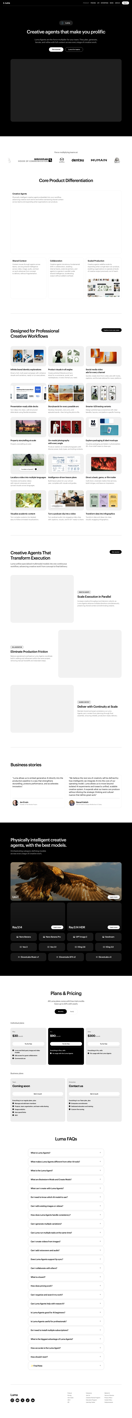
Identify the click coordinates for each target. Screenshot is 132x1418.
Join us (117, 3)
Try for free (28, 1044)
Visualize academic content (23, 513)
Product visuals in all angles (60, 369)
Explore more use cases (111, 330)
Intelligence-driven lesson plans (62, 477)
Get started (56, 49)
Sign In (126, 3)
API (98, 3)
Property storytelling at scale (23, 440)
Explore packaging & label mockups (102, 440)
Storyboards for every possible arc (63, 406)
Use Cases (70, 1397)
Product (86, 3)
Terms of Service (109, 1395)
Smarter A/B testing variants (98, 406)
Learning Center (90, 1402)
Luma (14, 1395)
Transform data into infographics (100, 513)
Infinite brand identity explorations (26, 369)
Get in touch (38, 1094)
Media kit (107, 1393)
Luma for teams (74, 49)
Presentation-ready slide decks (24, 406)
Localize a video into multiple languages (28, 477)
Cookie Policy (108, 1400)
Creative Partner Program (93, 1397)
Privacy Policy (108, 1397)
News (111, 3)
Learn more (113, 897)
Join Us (88, 1395)
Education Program (91, 1400)
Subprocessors (109, 1402)
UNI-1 (69, 1400)
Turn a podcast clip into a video (62, 513)
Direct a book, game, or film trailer (101, 477)
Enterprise (104, 3)
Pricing (93, 3)
